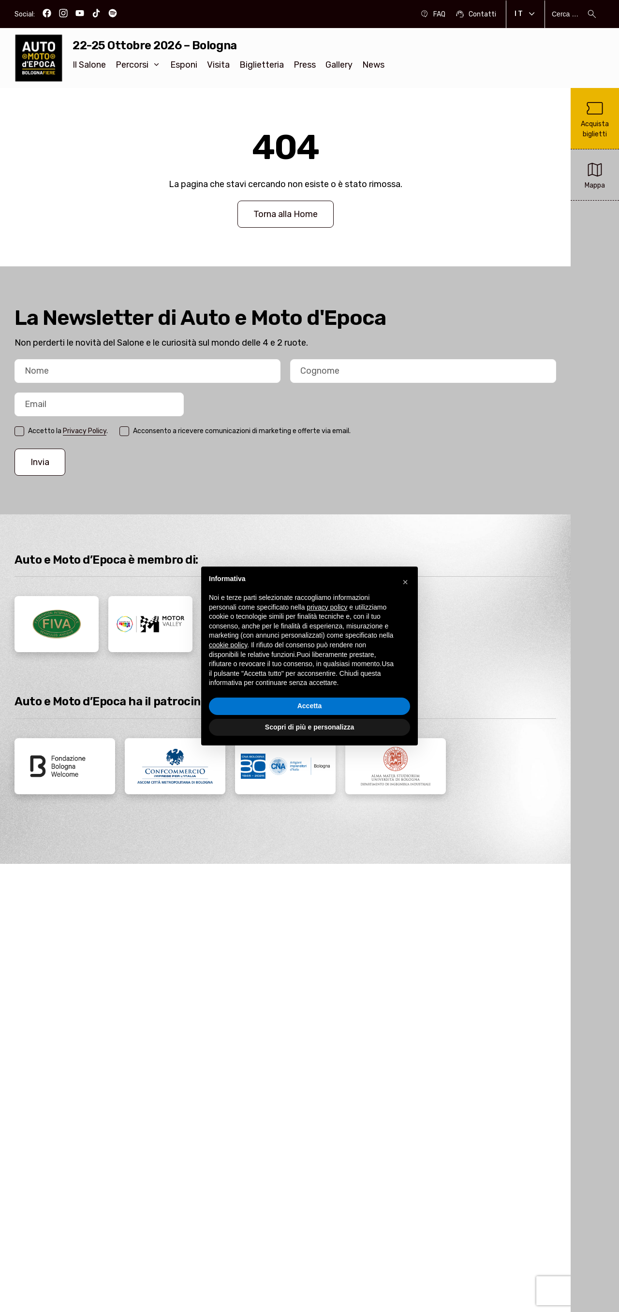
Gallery (339, 64)
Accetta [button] (309, 706)
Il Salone (89, 64)
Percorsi (138, 64)
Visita (218, 64)
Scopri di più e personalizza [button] (309, 727)
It (525, 14)
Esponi (183, 64)
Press (305, 64)
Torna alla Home (285, 214)
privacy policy (327, 607)
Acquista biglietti (595, 118)
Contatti (475, 14)
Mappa (594, 174)
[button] (405, 582)
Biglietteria (261, 64)
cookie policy (228, 645)
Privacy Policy (84, 431)
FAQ (432, 14)
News (373, 64)
